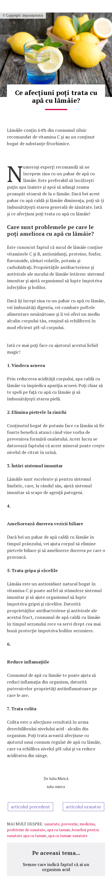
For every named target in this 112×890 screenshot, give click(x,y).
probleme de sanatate (26, 829)
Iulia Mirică (58, 778)
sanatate (51, 823)
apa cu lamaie (58, 829)
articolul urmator (83, 807)
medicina (87, 823)
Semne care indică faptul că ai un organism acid (56, 866)
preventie (69, 823)
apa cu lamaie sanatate (68, 835)
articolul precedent (30, 807)
